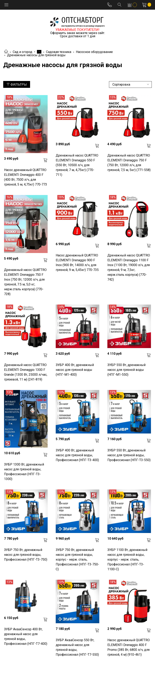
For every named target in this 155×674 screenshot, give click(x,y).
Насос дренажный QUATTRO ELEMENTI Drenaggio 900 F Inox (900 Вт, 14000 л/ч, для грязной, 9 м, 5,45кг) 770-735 (77, 262)
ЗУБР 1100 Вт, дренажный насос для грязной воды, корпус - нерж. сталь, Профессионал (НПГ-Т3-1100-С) (127, 559)
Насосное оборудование (94, 52)
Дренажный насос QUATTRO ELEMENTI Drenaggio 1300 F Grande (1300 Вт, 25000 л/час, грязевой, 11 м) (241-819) (25, 372)
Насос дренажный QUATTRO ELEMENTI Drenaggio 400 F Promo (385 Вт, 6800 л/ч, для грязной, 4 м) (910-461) (128, 647)
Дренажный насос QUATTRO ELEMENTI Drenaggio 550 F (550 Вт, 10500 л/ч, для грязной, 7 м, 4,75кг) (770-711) (77, 165)
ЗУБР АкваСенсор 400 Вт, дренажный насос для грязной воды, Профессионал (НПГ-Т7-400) (25, 636)
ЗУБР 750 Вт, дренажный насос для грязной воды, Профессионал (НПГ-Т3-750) (25, 554)
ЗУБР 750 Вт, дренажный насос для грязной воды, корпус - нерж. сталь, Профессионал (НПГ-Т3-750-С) (77, 559)
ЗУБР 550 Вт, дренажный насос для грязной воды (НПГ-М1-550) (126, 369)
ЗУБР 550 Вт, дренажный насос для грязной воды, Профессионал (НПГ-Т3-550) (129, 455)
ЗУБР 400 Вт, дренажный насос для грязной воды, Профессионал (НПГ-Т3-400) (77, 455)
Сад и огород (22, 52)
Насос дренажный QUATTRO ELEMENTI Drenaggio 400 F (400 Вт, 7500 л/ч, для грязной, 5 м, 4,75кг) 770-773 (25, 177)
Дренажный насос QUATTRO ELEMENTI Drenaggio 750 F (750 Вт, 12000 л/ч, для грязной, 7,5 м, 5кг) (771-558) (129, 162)
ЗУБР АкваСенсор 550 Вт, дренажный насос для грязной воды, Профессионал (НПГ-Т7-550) (77, 647)
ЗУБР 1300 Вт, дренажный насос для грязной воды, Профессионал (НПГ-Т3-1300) (24, 471)
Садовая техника (58, 52)
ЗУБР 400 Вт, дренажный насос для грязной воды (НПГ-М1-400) (75, 369)
